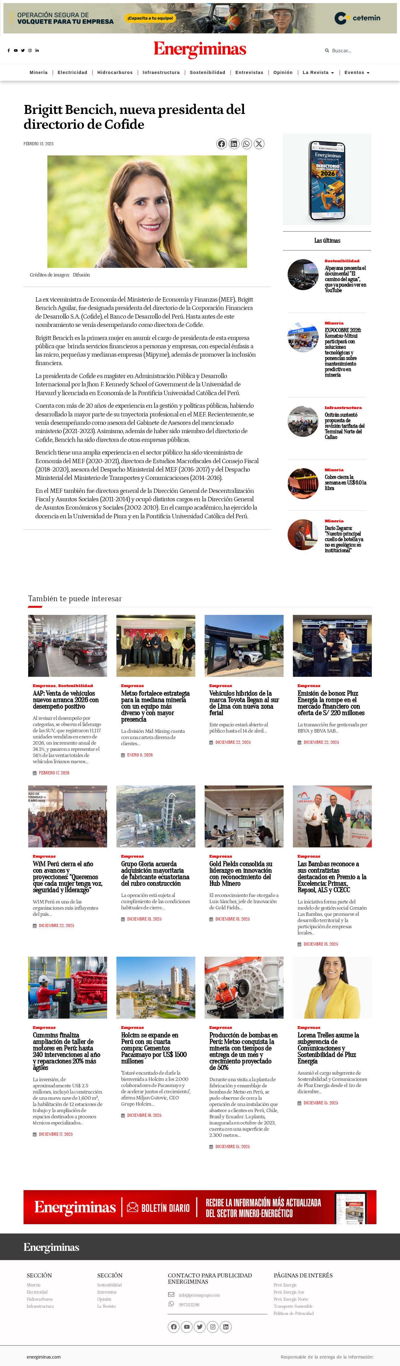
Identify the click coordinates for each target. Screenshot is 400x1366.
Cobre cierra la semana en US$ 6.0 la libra (345, 483)
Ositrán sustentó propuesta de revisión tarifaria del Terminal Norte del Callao (345, 426)
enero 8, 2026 (140, 748)
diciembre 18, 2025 (144, 919)
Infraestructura (343, 407)
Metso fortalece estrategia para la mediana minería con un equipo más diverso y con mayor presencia (155, 703)
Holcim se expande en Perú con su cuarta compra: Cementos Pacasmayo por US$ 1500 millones (154, 1038)
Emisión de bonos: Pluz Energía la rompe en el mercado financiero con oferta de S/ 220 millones (328, 703)
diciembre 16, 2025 (144, 1102)
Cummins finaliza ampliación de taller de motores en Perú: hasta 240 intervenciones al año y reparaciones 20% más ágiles (66, 1045)
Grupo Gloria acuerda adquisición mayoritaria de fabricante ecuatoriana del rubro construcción (154, 874)
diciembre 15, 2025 (232, 1140)
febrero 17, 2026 (54, 773)
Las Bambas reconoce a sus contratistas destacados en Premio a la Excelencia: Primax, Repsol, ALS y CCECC (332, 874)
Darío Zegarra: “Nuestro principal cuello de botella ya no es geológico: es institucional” (344, 539)
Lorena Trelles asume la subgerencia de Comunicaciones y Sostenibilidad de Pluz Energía (327, 1042)
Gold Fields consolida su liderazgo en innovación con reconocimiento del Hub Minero (243, 874)
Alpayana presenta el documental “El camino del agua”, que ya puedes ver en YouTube (345, 279)
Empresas (44, 685)
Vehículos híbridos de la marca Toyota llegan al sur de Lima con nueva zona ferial (241, 703)
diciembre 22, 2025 (233, 742)
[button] (221, 143)
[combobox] (356, 50)
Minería (334, 323)
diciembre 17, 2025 (56, 1128)
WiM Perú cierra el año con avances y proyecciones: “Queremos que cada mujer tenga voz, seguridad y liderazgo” (66, 877)
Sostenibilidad (342, 261)
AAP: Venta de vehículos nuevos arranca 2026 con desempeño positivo (63, 700)
